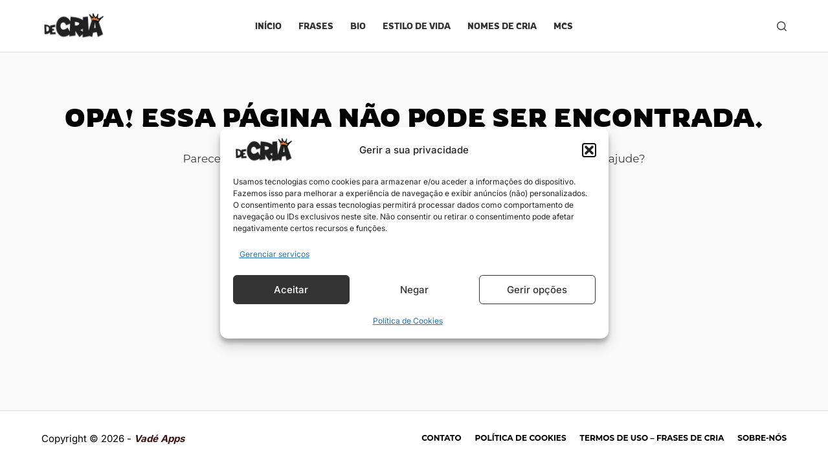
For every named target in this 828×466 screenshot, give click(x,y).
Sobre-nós (762, 438)
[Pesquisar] (782, 26)
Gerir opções (537, 289)
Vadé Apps (159, 438)
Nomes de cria (502, 26)
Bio (358, 26)
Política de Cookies (408, 321)
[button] (589, 150)
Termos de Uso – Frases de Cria (652, 438)
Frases (315, 26)
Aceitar (291, 289)
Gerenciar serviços (274, 254)
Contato (441, 438)
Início (268, 26)
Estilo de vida (417, 26)
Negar (414, 289)
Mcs (563, 26)
